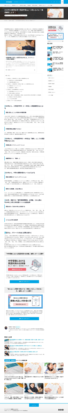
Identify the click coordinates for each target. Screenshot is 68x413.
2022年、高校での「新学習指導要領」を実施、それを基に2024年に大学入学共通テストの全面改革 (23, 95)
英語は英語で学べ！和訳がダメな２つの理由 (33, 377)
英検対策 (51, 395)
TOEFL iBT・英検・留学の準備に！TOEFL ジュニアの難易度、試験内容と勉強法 (13, 398)
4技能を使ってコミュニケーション (14, 86)
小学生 (18, 15)
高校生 (25, 15)
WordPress (25, 410)
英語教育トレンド (15, 5)
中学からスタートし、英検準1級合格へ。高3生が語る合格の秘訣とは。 (58, 63)
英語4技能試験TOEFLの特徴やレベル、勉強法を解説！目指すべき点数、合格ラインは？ (27, 339)
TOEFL (11, 395)
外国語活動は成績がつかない (13, 82)
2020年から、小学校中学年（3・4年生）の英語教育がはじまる (17, 78)
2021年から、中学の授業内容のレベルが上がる (14, 89)
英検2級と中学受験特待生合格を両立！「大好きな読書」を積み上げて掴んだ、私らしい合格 (58, 47)
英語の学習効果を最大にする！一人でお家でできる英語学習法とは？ (54, 398)
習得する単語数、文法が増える (13, 93)
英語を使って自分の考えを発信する (14, 97)
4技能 (20, 15)
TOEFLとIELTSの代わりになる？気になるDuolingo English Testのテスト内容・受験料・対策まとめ (13, 378)
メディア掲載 (50, 5)
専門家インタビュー (42, 5)
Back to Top (34, 405)
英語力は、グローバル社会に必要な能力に (14, 100)
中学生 (23, 15)
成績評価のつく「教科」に (12, 87)
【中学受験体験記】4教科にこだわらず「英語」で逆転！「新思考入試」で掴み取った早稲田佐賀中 (58, 58)
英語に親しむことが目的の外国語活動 (14, 80)
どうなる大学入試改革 (12, 98)
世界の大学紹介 (34, 5)
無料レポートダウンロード (24, 281)
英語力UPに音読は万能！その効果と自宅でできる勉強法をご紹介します (24, 351)
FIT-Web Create (16, 410)
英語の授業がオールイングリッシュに (14, 91)
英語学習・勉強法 (23, 5)
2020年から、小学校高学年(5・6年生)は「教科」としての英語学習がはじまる (20, 84)
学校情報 (29, 5)
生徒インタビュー (7, 5)
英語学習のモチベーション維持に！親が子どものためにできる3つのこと (54, 377)
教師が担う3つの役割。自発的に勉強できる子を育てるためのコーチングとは (33, 398)
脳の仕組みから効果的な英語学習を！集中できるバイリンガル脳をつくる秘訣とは (26, 345)
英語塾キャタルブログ (14, 409)
